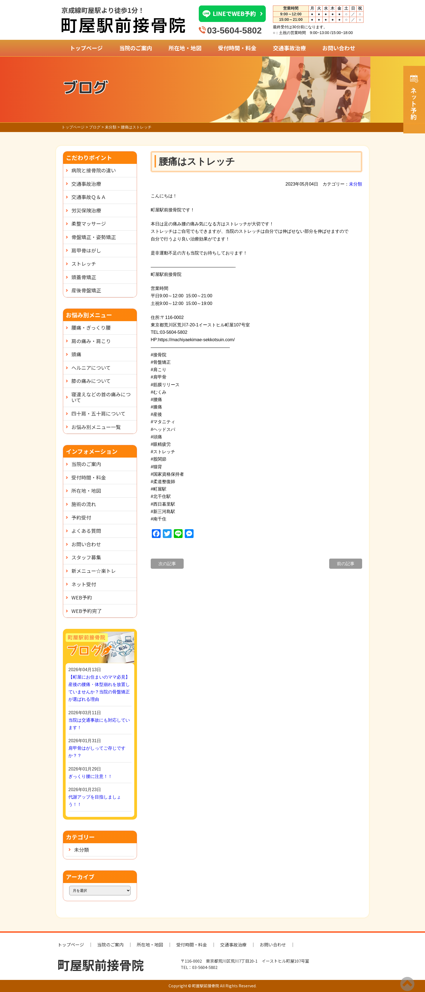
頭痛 (76, 354)
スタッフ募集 (86, 557)
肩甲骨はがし (86, 250)
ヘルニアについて (91, 367)
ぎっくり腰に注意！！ (90, 776)
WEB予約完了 (86, 610)
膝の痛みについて (91, 380)
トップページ (86, 48)
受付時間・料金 (237, 48)
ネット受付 (83, 584)
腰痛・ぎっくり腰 (91, 327)
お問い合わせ (338, 48)
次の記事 (167, 563)
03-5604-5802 (234, 30)
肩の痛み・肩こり (91, 340)
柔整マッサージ (88, 223)
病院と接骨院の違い (93, 170)
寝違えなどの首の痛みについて (101, 397)
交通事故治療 (289, 48)
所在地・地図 (185, 48)
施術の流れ (83, 504)
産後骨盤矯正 (86, 290)
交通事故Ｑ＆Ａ (88, 196)
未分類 (355, 184)
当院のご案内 (135, 48)
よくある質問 (86, 530)
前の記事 (345, 563)
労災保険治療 (86, 210)
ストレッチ (83, 263)
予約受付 (81, 517)
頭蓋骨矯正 (83, 277)
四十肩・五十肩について (98, 413)
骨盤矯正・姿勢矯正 (93, 236)
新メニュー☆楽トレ (93, 570)
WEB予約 (81, 597)
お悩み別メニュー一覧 (96, 426)
